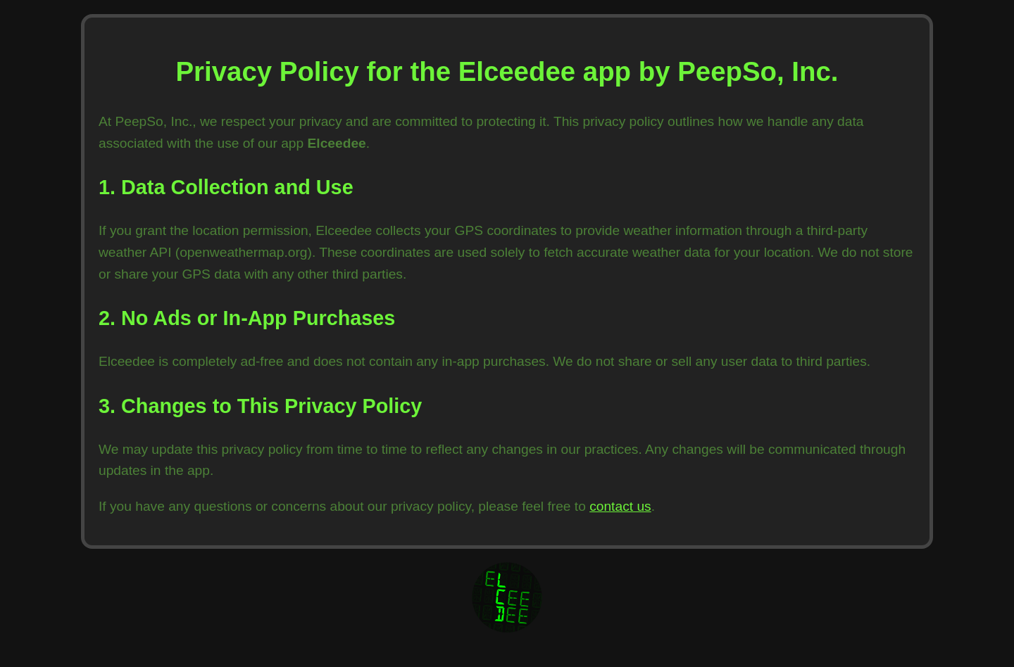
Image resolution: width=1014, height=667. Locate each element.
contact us (620, 506)
